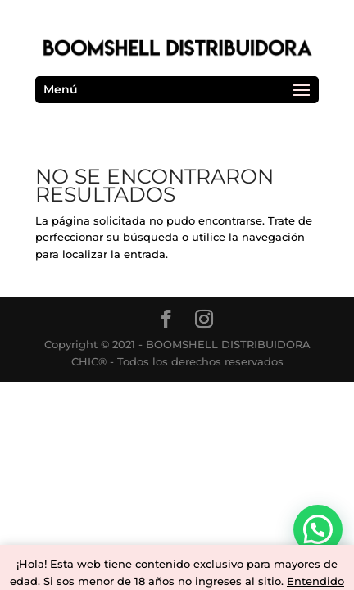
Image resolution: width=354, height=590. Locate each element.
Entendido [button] (315, 581)
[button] (318, 529)
